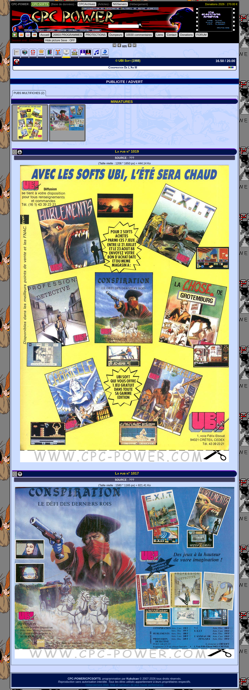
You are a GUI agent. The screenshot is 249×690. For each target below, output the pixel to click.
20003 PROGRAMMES (67, 34)
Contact (171, 34)
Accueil (44, 34)
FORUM (201, 34)
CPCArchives (87, 4)
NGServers (120, 4)
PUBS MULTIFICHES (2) (29, 93)
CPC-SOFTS (40, 4)
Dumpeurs (115, 34)
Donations (186, 34)
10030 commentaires (139, 34)
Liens (159, 34)
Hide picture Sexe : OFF (60, 40)
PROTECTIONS (96, 34)
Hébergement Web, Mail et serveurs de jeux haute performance (125, 684)
